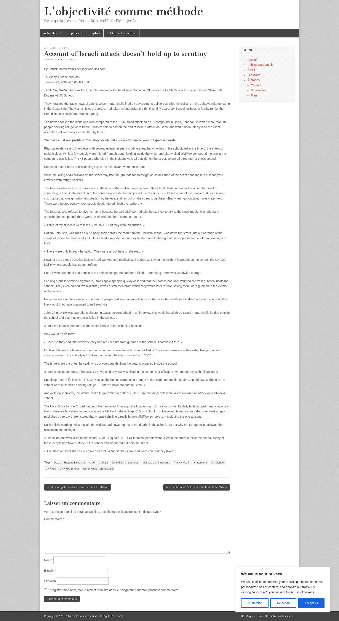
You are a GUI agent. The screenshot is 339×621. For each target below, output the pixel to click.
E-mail (49, 570)
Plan (254, 95)
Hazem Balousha (74, 462)
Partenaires (258, 90)
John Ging (118, 462)
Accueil (252, 59)
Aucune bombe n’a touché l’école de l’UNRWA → (196, 487)
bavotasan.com (285, 616)
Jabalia (103, 462)
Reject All (283, 603)
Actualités (50, 33)
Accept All (311, 603)
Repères (73, 33)
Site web (50, 581)
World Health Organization (98, 468)
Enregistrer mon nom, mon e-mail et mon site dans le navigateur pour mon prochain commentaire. (113, 590)
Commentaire (54, 519)
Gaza (57, 462)
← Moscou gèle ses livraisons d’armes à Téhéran (77, 487)
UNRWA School (69, 468)
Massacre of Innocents (156, 462)
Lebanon (133, 462)
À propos (254, 80)
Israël (92, 462)
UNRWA (51, 468)
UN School (217, 462)
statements (201, 462)
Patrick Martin (182, 462)
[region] (282, 589)
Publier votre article (121, 33)
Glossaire (254, 75)
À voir (251, 70)
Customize (255, 603)
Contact (256, 85)
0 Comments (70, 59)
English (94, 33)
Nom (48, 560)
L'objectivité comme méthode (123, 11)
